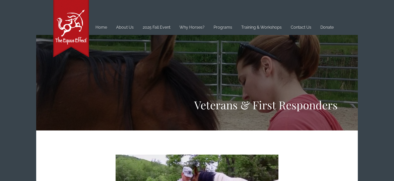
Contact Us (301, 27)
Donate (327, 27)
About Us (125, 27)
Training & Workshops (261, 27)
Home (101, 27)
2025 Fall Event (156, 27)
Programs (223, 27)
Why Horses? (192, 27)
